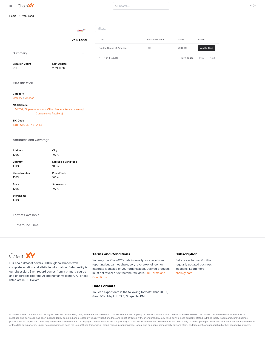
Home (12, 15)
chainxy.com (183, 273)
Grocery (17, 97)
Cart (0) (252, 5)
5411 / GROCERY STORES (27, 124)
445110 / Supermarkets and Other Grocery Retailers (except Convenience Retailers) (49, 111)
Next (212, 57)
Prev (201, 57)
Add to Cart (206, 48)
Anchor (29, 97)
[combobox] (143, 5)
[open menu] (10, 5)
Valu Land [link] (28, 15)
